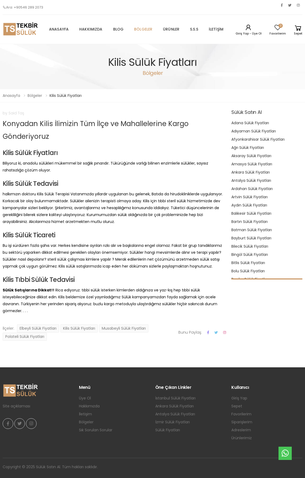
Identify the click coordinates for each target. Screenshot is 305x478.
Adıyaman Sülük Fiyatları (253, 131)
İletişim (216, 29)
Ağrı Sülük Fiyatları (247, 147)
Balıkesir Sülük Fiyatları (251, 213)
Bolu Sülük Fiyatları (248, 271)
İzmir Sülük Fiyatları (172, 422)
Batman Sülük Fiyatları (251, 229)
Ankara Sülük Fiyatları (250, 172)
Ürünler (171, 29)
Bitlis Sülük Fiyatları (248, 262)
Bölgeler (143, 29)
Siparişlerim (241, 422)
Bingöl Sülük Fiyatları (249, 254)
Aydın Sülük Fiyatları (249, 205)
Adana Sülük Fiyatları (250, 123)
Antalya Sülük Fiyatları (251, 180)
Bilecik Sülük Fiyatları (249, 246)
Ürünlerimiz (241, 438)
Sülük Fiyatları (167, 430)
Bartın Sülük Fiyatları (249, 221)
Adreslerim (241, 430)
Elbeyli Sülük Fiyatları (38, 328)
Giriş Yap (239, 398)
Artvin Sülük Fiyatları (249, 197)
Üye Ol (85, 398)
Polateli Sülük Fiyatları (24, 336)
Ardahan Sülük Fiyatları (252, 188)
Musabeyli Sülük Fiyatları (124, 328)
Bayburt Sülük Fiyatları (251, 238)
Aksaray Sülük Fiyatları (251, 155)
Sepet (236, 406)
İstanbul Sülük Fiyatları (175, 398)
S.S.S (194, 29)
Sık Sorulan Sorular (95, 430)
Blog (118, 29)
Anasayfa (59, 29)
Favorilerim (241, 414)
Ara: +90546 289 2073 (23, 7)
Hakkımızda (90, 29)
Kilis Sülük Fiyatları (79, 328)
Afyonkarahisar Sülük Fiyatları (258, 139)
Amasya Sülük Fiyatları (251, 164)
